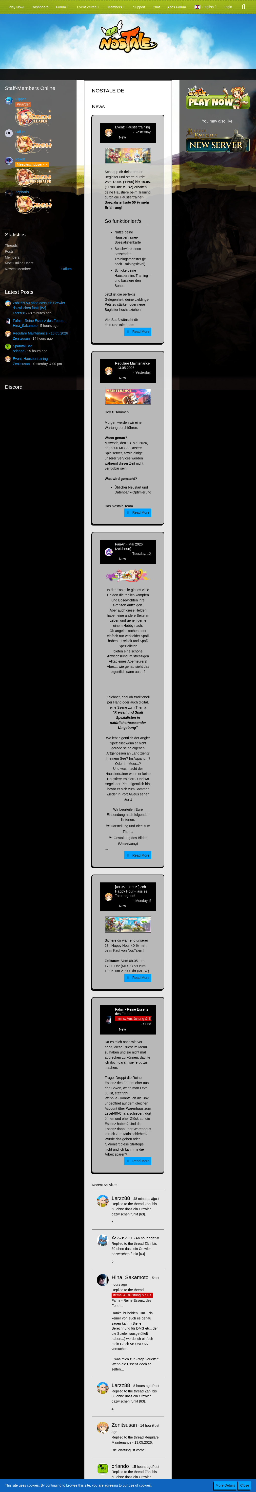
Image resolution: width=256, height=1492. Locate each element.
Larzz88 (19, 313)
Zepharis (22, 192)
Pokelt (20, 159)
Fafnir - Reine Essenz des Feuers (38, 321)
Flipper (20, 99)
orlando (18, 351)
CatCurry (122, 554)
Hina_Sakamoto (25, 326)
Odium (20, 132)
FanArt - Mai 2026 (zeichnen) (129, 546)
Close (244, 1485)
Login (228, 7)
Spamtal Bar (22, 346)
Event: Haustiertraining (30, 359)
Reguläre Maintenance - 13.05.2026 (40, 333)
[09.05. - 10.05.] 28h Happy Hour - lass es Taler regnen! (131, 891)
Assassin (122, 1237)
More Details (225, 1485)
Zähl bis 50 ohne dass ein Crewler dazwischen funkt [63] (134, 1209)
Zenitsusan (21, 338)
